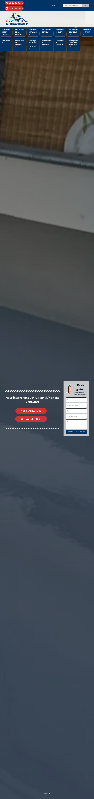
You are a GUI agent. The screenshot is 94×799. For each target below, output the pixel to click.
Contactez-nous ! (31, 419)
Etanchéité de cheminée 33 (60, 43)
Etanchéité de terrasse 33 (19, 43)
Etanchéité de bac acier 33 (19, 32)
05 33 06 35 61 (14, 2)
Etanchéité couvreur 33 (73, 32)
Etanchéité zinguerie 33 (60, 32)
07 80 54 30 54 (14, 8)
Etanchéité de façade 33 (33, 32)
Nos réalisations (31, 411)
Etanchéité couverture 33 (87, 32)
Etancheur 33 (6, 41)
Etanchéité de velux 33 (46, 32)
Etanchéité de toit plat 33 (6, 32)
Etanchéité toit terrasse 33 (46, 43)
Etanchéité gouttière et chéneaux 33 (33, 44)
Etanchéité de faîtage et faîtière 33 (73, 43)
